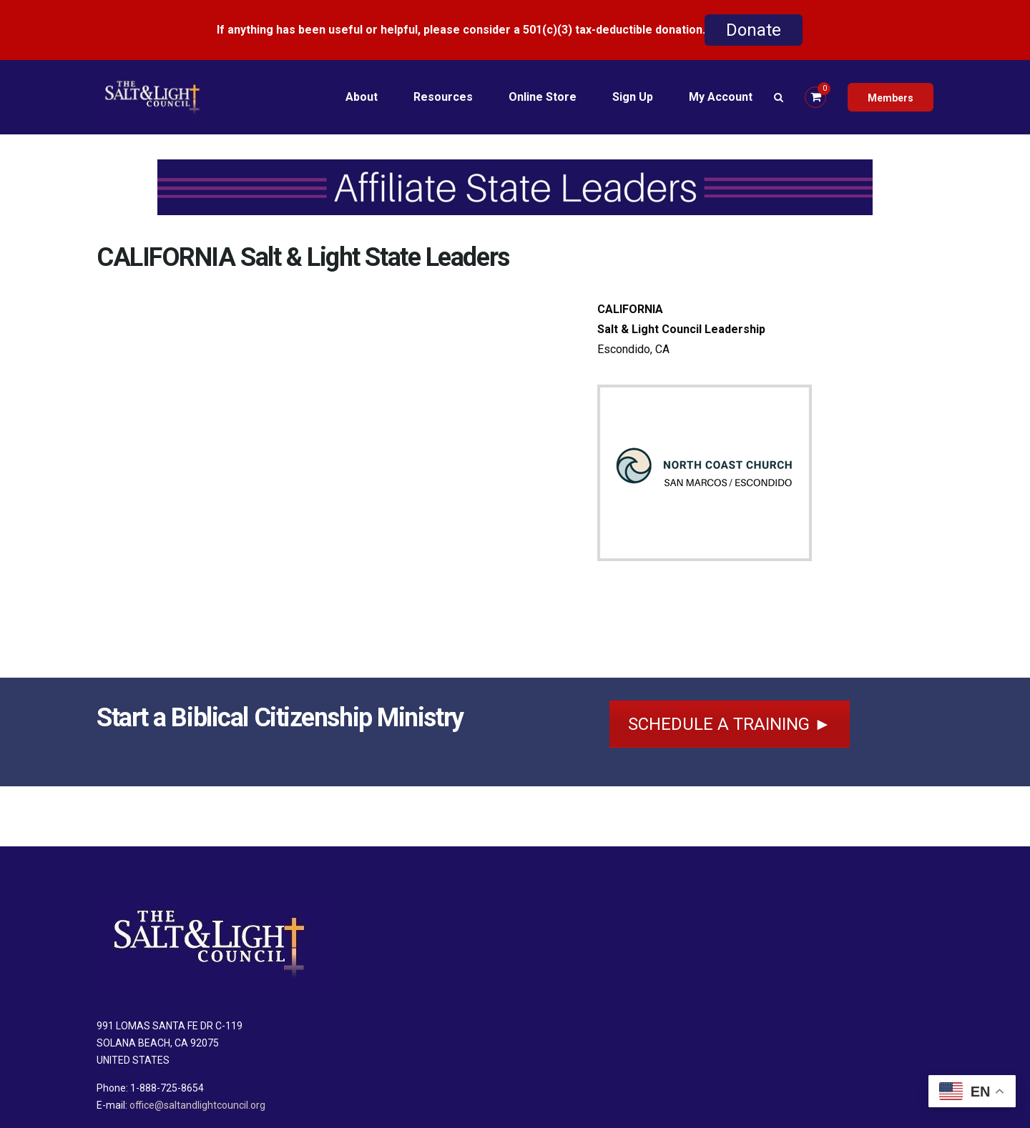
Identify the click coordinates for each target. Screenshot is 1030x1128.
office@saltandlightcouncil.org (197, 1105)
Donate (753, 30)
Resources (443, 97)
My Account (720, 97)
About (361, 97)
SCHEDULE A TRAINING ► (729, 724)
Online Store (543, 97)
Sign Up (632, 97)
